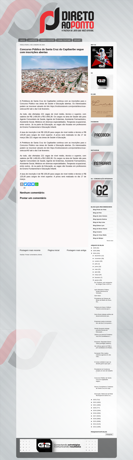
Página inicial (53, 250)
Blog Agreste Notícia (100, 219)
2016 (95, 418)
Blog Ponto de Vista (99, 209)
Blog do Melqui (98, 238)
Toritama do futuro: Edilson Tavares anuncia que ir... (102, 308)
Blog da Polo (97, 213)
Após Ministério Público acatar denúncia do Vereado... (101, 291)
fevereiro (98, 277)
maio (96, 269)
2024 (95, 253)
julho (96, 264)
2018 (95, 413)
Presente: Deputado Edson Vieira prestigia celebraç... (103, 342)
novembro (98, 258)
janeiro (97, 280)
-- (95, 287)
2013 (95, 427)
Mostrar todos (110, 240)
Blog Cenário (97, 232)
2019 (95, 410)
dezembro (98, 255)
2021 (95, 405)
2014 (95, 424)
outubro (97, 261)
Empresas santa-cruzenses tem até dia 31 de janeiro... (103, 322)
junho (97, 266)
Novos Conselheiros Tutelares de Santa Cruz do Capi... (103, 387)
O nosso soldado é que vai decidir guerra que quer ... (103, 362)
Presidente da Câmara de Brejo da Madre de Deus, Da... (103, 300)
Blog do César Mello (100, 235)
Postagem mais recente (30, 250)
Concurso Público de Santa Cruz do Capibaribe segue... (102, 379)
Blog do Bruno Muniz (100, 228)
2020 (95, 408)
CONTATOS (33, 40)
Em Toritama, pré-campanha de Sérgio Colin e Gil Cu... (103, 283)
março (97, 274)
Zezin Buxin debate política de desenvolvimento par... (103, 315)
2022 (95, 402)
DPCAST (77, 40)
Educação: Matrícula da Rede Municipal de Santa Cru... (103, 394)
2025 (95, 250)
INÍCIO (22, 40)
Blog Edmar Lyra (98, 225)
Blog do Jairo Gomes (100, 216)
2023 (95, 399)
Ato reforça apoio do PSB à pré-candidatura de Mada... (103, 347)
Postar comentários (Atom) (33, 254)
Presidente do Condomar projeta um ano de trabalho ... (103, 370)
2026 (95, 248)
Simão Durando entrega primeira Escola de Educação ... (101, 330)
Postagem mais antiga (76, 250)
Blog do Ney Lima (99, 222)
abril (96, 272)
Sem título (97, 295)
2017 (95, 416)
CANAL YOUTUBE (64, 40)
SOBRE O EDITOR (47, 40)
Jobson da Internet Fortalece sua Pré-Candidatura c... (103, 335)
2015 (95, 421)
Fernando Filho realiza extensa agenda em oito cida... (102, 354)
